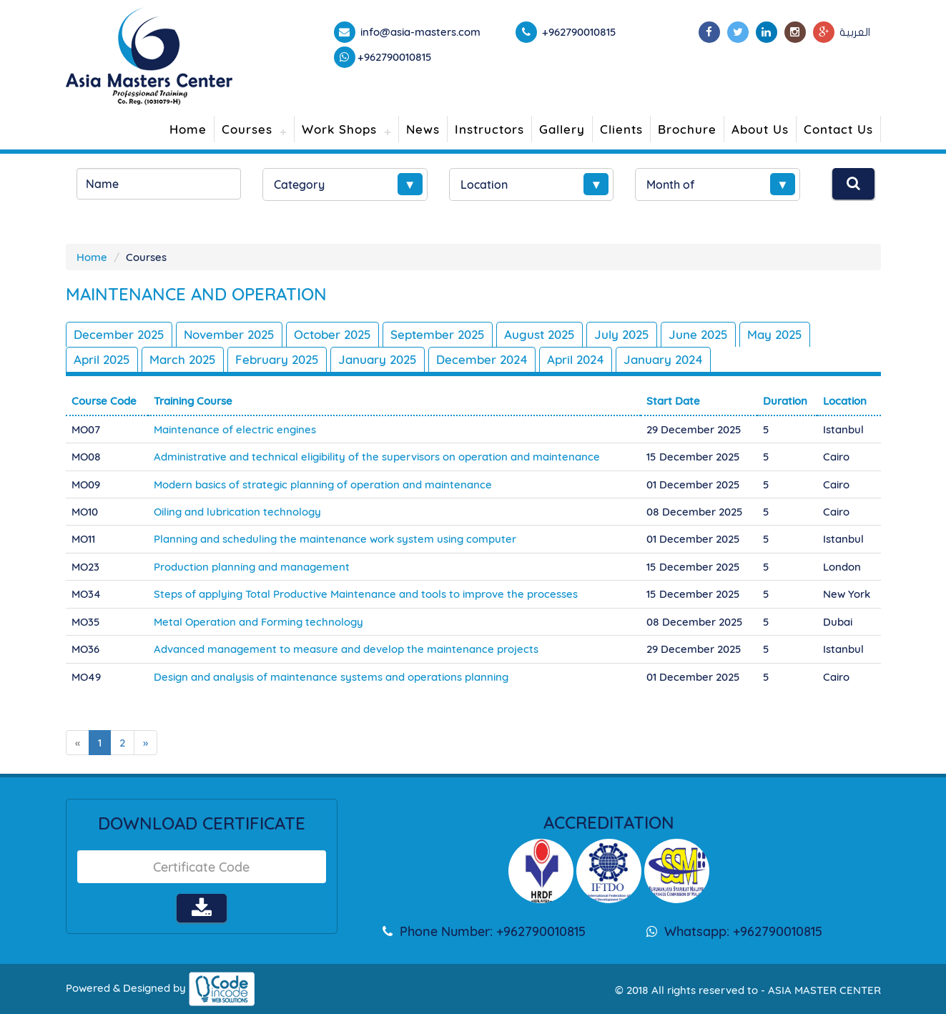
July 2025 (621, 334)
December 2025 (119, 334)
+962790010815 (395, 57)
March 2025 (182, 359)
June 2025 (698, 334)
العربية (854, 32)
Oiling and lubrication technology (237, 511)
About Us (760, 129)
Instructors (489, 129)
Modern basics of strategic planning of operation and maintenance (323, 484)
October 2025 (332, 334)
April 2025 (102, 359)
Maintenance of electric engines (235, 429)
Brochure (687, 129)
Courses (247, 129)
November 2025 (229, 334)
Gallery (562, 129)
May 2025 (774, 334)
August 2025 (539, 334)
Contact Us (838, 129)
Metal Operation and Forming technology (258, 622)
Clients (621, 129)
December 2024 (482, 359)
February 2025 (277, 359)
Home (188, 129)
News (423, 129)
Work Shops (339, 129)
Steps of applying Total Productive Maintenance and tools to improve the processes (366, 594)
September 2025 (437, 334)
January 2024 (663, 359)
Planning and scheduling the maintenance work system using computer (335, 539)
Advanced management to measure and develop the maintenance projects (346, 649)
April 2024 (575, 359)
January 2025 (377, 359)
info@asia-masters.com (419, 32)
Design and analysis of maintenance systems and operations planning (331, 677)
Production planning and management (252, 567)
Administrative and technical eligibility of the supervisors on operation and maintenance (377, 456)
